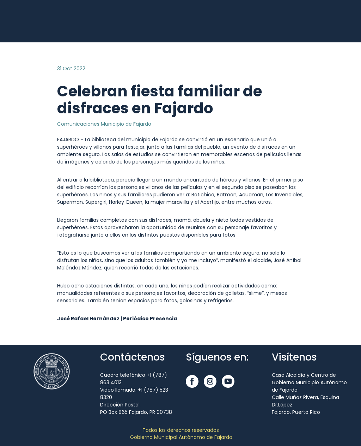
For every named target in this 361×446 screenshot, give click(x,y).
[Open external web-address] (24, 21)
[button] (192, 381)
